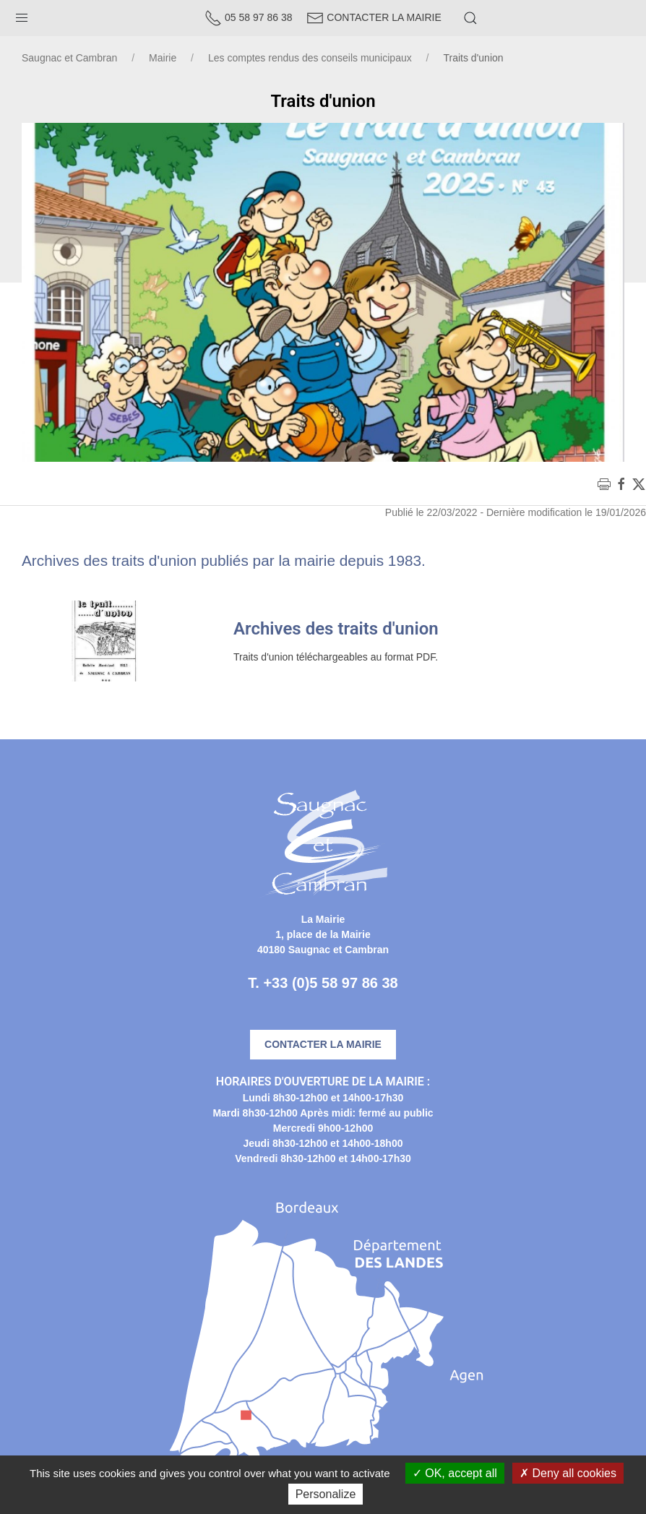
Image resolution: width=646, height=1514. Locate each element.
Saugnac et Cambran (69, 58)
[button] (21, 14)
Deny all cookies (568, 1473)
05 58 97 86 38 (248, 17)
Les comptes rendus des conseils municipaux (310, 58)
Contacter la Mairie (373, 17)
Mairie (162, 58)
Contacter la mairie (323, 1044)
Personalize (326, 1494)
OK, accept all (455, 1473)
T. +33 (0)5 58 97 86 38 (322, 983)
